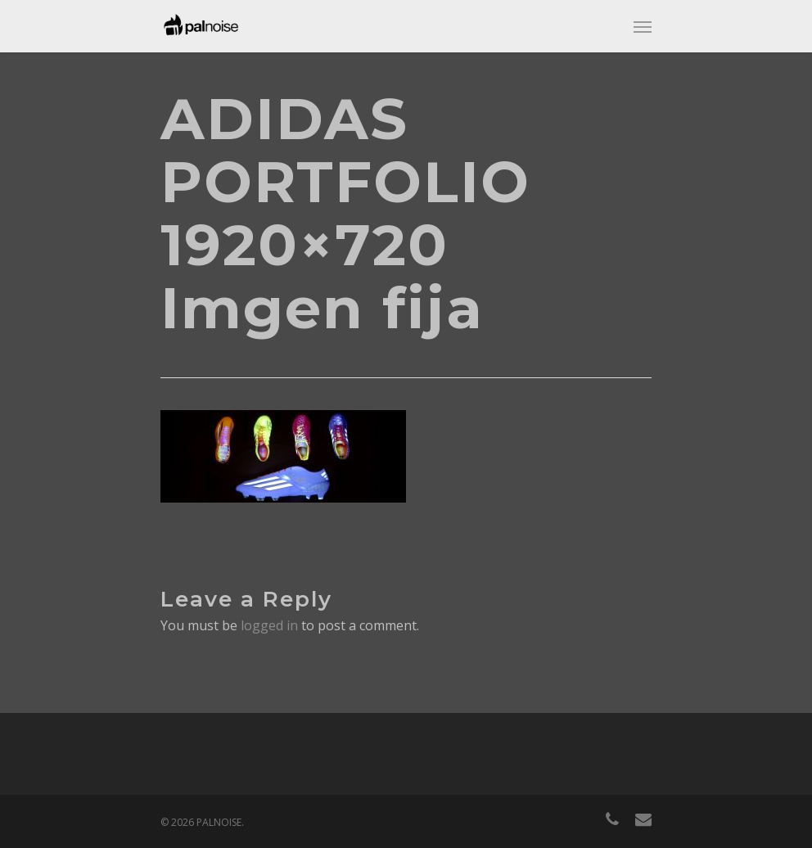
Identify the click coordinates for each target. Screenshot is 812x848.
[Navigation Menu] (643, 26)
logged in (269, 625)
